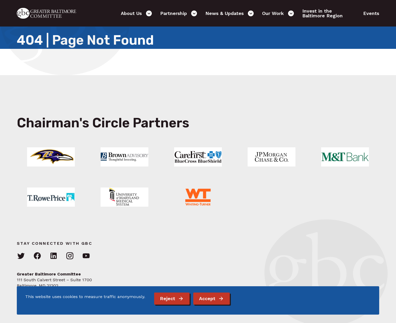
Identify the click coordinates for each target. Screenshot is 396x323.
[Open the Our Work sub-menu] (291, 13)
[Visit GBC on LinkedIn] (53, 256)
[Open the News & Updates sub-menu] (251, 13)
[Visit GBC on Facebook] (37, 256)
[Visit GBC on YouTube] (86, 256)
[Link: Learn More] (51, 156)
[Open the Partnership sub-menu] (194, 13)
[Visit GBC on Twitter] (21, 256)
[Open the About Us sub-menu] (149, 13)
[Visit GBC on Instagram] (70, 256)
